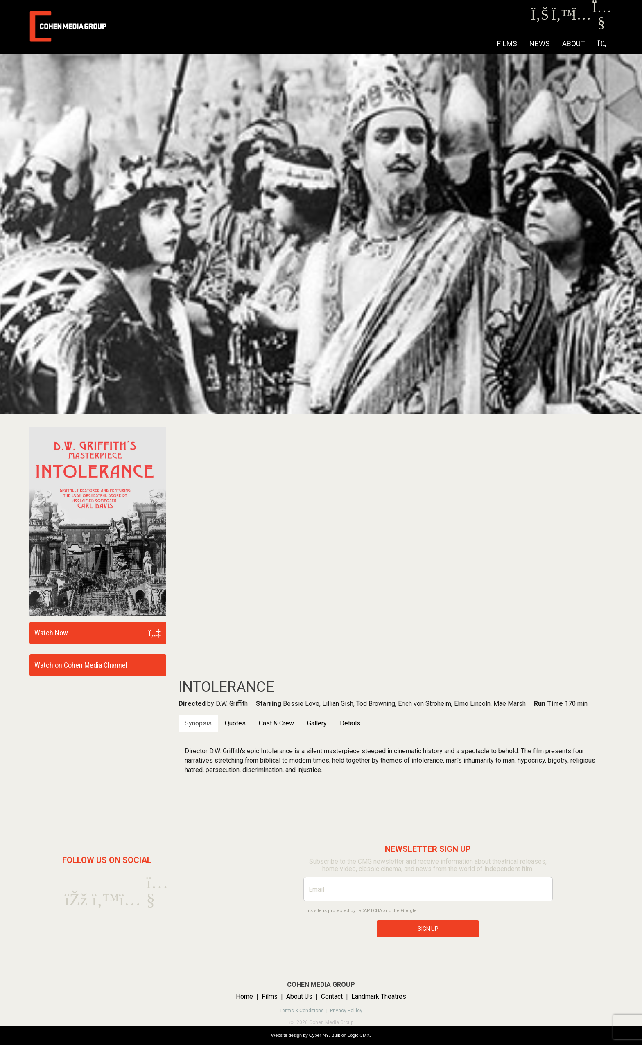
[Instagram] (581, 17)
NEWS (539, 43)
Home (244, 996)
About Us (299, 996)
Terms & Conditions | (305, 1010)
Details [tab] (350, 723)
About (573, 43)
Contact (332, 996)
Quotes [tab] (235, 723)
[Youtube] (601, 24)
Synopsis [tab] (198, 723)
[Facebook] (540, 17)
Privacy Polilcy (346, 1010)
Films (507, 43)
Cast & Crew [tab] (276, 723)
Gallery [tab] (317, 723)
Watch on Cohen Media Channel (80, 665)
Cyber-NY (319, 1035)
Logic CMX (359, 1035)
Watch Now (51, 632)
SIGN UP (428, 929)
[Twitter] (560, 17)
